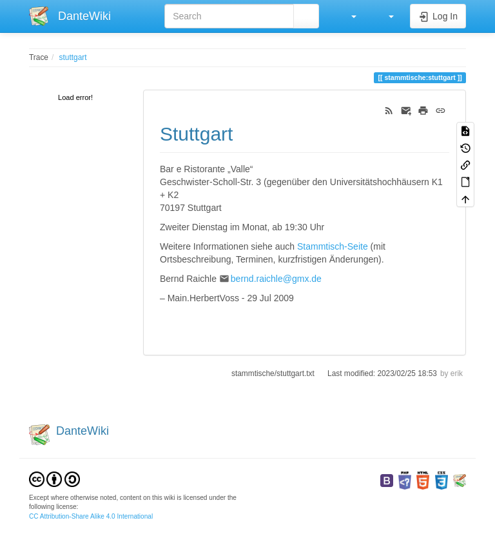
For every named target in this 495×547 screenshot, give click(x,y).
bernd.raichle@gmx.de (276, 279)
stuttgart (73, 57)
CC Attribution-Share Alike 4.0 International (91, 516)
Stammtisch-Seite (332, 246)
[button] (347, 16)
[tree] (76, 98)
